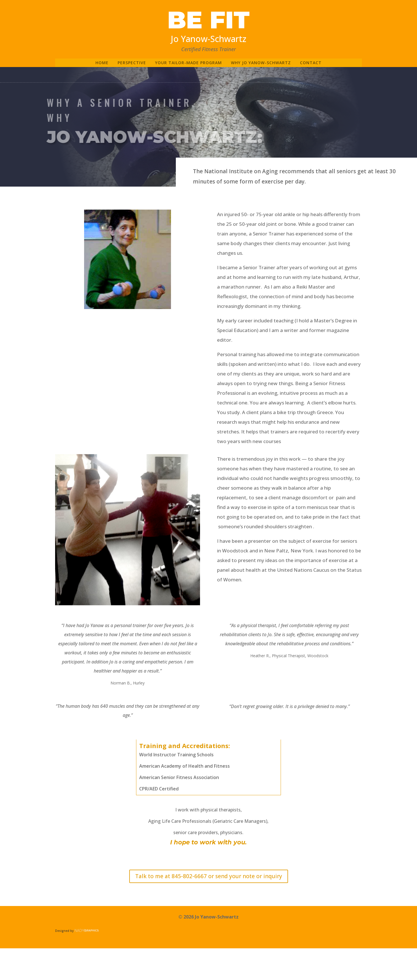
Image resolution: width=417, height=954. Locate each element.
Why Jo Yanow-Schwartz (261, 63)
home (102, 63)
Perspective (132, 63)
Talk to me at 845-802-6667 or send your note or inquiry (208, 876)
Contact (311, 63)
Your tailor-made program (188, 63)
